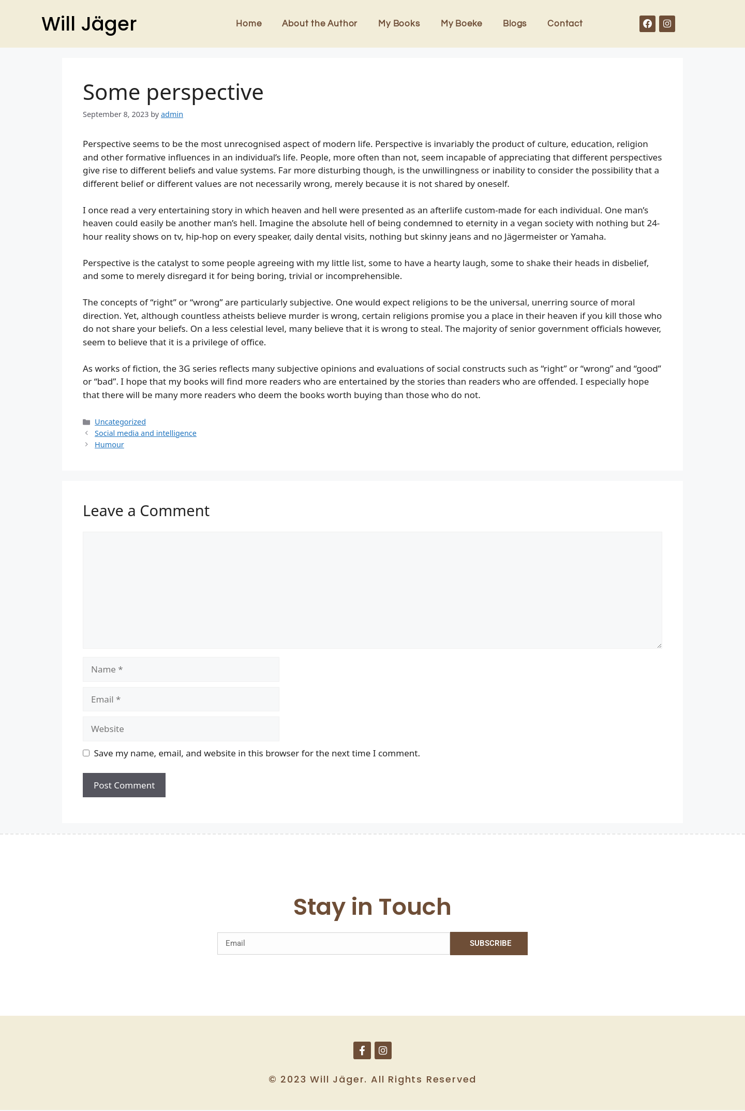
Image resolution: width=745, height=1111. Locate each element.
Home (248, 23)
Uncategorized (120, 422)
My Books (399, 23)
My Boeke (461, 23)
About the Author (319, 23)
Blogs (515, 23)
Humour (109, 444)
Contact (565, 23)
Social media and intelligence (146, 433)
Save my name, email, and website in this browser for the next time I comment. (257, 753)
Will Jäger (89, 23)
